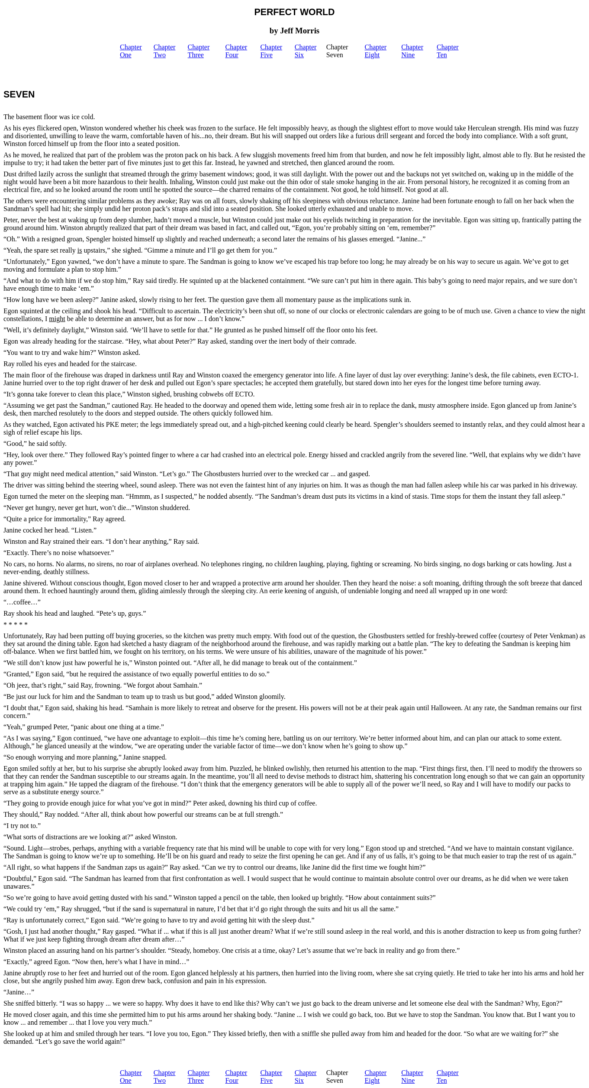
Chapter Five (271, 50)
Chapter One (131, 50)
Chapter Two (165, 50)
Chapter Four (236, 50)
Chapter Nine (412, 50)
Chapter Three (199, 50)
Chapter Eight (376, 50)
